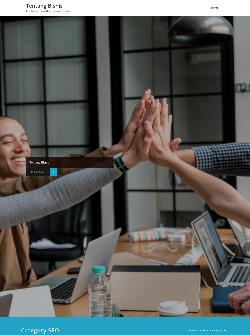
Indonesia (37, 172)
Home (214, 7)
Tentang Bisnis (44, 5)
